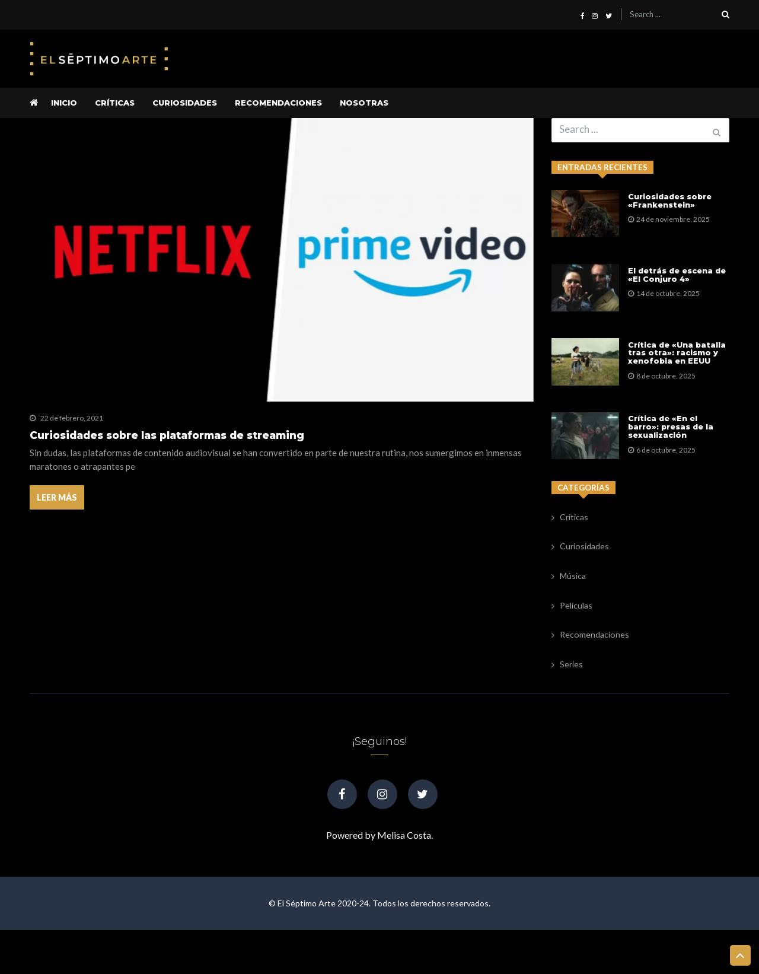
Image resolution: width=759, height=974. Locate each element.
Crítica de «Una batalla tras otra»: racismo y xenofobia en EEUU (678, 378)
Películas (576, 654)
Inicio (64, 102)
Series (571, 713)
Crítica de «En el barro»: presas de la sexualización (672, 465)
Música (573, 624)
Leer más (57, 501)
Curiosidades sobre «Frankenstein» (672, 202)
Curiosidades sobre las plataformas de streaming (167, 435)
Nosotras (364, 102)
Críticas (115, 102)
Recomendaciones (278, 102)
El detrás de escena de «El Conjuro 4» (678, 288)
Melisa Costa (404, 878)
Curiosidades (184, 102)
